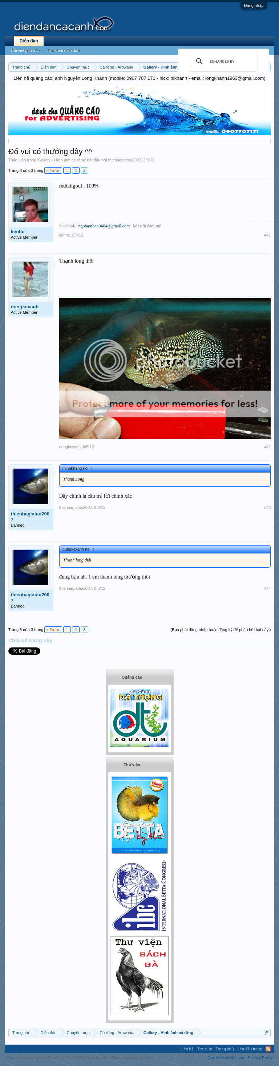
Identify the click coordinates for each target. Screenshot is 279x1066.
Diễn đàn (29, 41)
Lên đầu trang (250, 1049)
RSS (268, 1048)
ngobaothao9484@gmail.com (104, 226)
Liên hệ (187, 1049)
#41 (267, 235)
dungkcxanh (25, 306)
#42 (267, 447)
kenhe (18, 231)
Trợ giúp (204, 1049)
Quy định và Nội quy (225, 1057)
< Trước (53, 170)
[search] (222, 61)
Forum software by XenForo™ (58, 1057)
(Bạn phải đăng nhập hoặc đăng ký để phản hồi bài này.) (221, 629)
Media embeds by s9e (131, 1057)
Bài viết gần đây (25, 50)
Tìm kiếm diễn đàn (63, 50)
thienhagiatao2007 (124, 160)
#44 (267, 588)
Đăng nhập (254, 5)
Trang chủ (225, 1049)
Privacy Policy (260, 1057)
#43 (267, 507)
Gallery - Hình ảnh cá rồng (61, 160)
